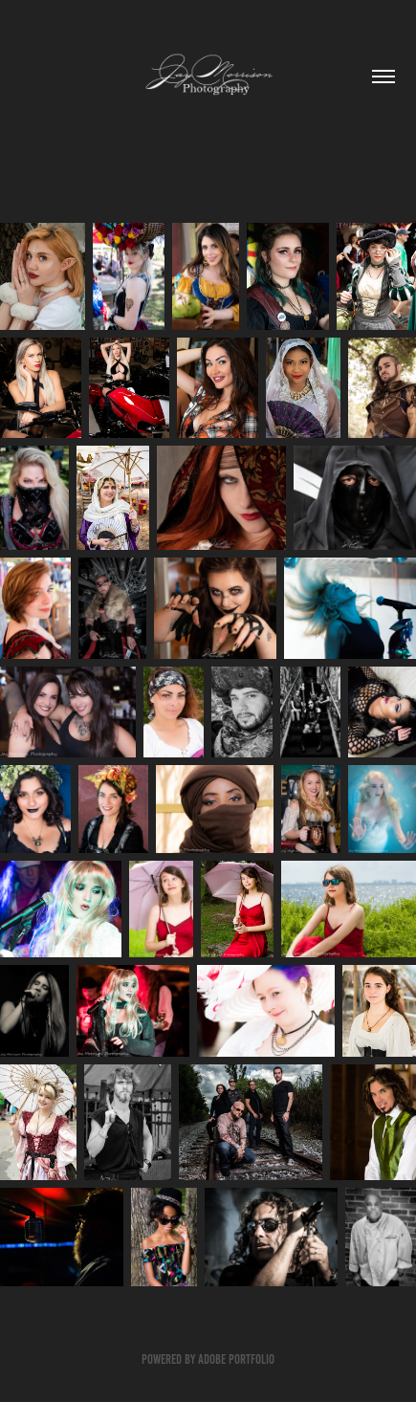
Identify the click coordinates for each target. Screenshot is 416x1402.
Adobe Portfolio (236, 1359)
